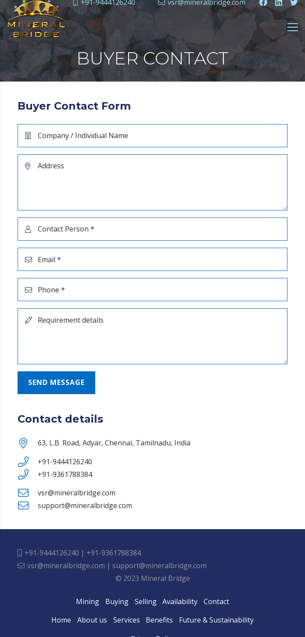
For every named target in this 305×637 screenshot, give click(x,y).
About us (92, 620)
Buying (117, 601)
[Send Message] (56, 382)
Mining (87, 601)
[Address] (152, 182)
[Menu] (293, 27)
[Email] (152, 259)
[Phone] (152, 289)
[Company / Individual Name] (152, 135)
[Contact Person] (152, 229)
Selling (146, 601)
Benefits (159, 620)
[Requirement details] (152, 336)
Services (126, 620)
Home (61, 620)
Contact (216, 601)
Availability (179, 601)
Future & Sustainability (216, 620)
